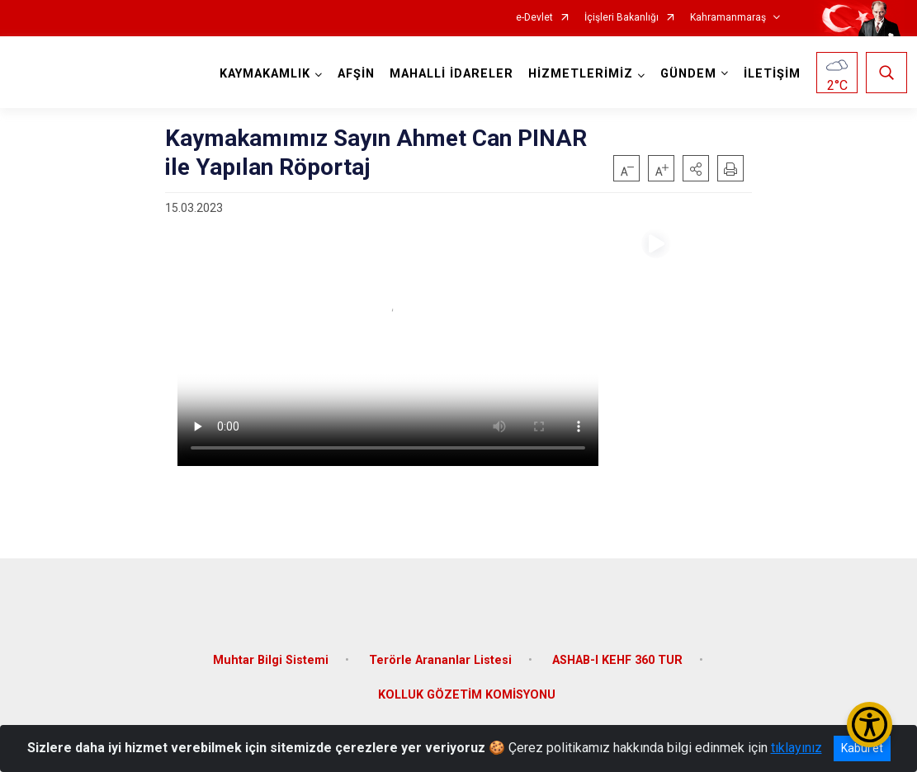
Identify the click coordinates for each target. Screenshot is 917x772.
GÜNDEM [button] (686, 74)
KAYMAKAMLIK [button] (262, 74)
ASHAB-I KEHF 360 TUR (617, 651)
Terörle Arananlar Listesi (440, 651)
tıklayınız (796, 748)
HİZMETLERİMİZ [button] (578, 74)
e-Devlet (534, 17)
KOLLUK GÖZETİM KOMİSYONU (466, 686)
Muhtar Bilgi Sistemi (271, 651)
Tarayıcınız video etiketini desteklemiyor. (387, 347)
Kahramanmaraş (728, 17)
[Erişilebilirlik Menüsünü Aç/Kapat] (869, 724)
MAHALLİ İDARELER (449, 74)
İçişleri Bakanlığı (621, 17)
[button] (696, 168)
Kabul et (862, 748)
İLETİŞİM (769, 74)
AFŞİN (353, 74)
